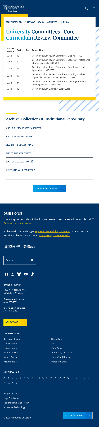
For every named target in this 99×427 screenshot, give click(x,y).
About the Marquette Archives (23, 128)
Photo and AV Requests (19, 153)
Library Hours (10, 348)
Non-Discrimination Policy (16, 402)
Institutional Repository (20, 170)
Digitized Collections (19, 161)
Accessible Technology (14, 407)
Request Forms (10, 352)
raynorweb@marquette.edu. (54, 235)
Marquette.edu (14, 22)
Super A (64, 22)
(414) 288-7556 (10, 311)
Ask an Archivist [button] (74, 415)
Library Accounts (11, 343)
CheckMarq (56, 339)
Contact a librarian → (17, 223)
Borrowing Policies (12, 339)
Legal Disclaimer (11, 398)
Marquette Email (59, 361)
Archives (52, 22)
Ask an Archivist (46, 188)
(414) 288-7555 (10, 302)
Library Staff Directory (62, 357)
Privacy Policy (10, 393)
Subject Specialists (12, 357)
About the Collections (19, 136)
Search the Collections (19, 144)
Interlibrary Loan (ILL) (61, 352)
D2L (53, 343)
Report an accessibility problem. (52, 231)
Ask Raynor (11, 322)
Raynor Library (35, 22)
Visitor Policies (10, 361)
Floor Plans (56, 348)
